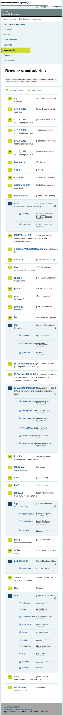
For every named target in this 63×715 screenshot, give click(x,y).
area (24, 609)
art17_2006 (20, 130)
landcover (20, 467)
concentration (28, 617)
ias (15, 317)
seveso (18, 577)
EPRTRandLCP (22, 235)
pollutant (26, 352)
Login (41, 6)
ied (16, 325)
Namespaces (10, 60)
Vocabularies (10, 50)
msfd (17, 539)
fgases (18, 278)
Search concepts (37, 90)
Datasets (8, 29)
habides (18, 306)
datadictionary (22, 185)
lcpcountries (28, 514)
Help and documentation (15, 24)
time (24, 654)
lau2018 (18, 493)
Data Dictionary (24, 19)
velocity (26, 661)
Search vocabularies (17, 90)
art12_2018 (20, 119)
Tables (7, 35)
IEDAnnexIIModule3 (25, 374)
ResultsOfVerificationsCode (29, 418)
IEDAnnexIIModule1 (25, 363)
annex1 (25, 335)
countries (26, 568)
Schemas (8, 45)
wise (16, 676)
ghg (16, 296)
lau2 (16, 485)
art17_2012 (20, 141)
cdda (17, 169)
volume (25, 667)
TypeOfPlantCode (29, 428)
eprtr (17, 203)
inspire (18, 456)
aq (15, 98)
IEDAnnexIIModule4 (25, 388)
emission (26, 624)
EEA (15, 2)
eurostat (19, 259)
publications (21, 561)
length (25, 632)
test (16, 588)
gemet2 (18, 288)
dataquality (20, 195)
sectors (25, 530)
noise (17, 550)
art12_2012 (20, 109)
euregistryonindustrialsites (25, 249)
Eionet (15, 19)
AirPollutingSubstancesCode (29, 401)
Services (7, 55)
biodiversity (21, 162)
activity (25, 213)
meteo (25, 640)
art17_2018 (20, 151)
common (19, 177)
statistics (26, 646)
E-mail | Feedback (12, 707)
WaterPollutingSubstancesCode (29, 443)
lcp (16, 503)
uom (16, 595)
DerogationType (29, 411)
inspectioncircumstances (29, 343)
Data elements (10, 40)
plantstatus (27, 521)
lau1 (16, 477)
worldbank (20, 687)
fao (16, 267)
